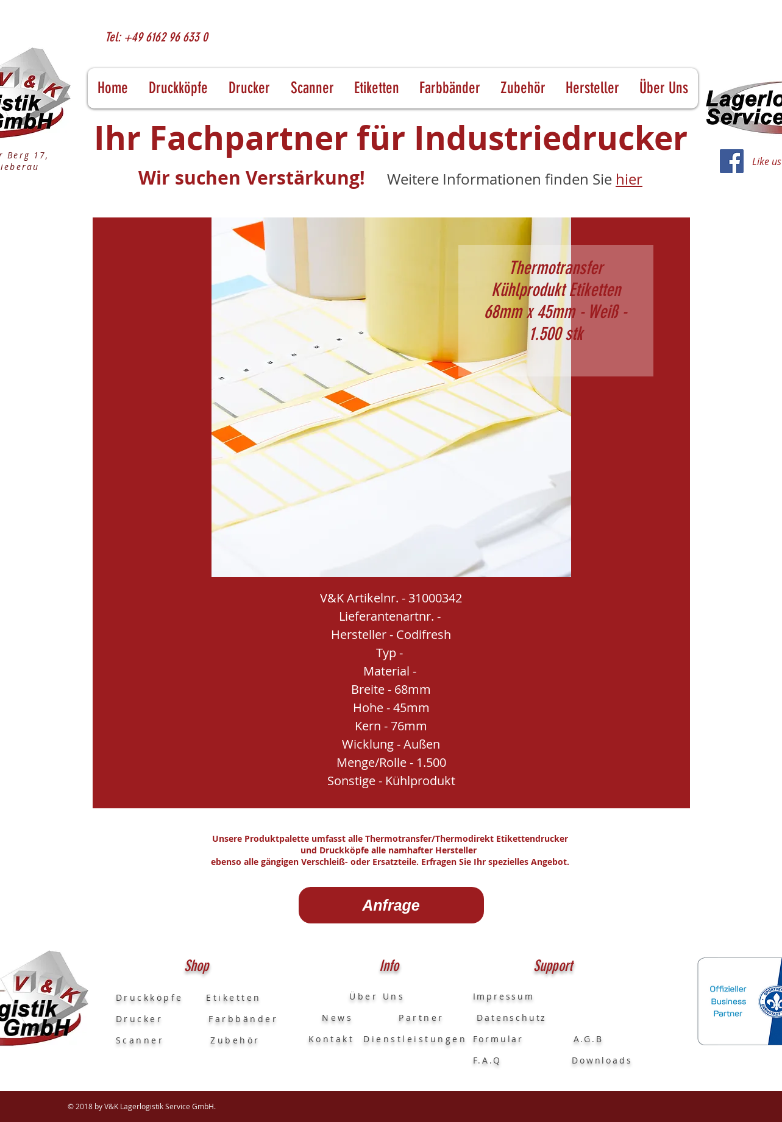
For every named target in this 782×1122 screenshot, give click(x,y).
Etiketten (233, 997)
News (331, 1017)
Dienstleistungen (415, 1039)
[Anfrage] (391, 905)
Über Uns (366, 996)
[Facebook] (732, 161)
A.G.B (588, 1039)
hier (629, 179)
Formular (500, 1039)
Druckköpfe (161, 997)
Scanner (140, 1040)
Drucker (162, 1019)
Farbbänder (243, 1019)
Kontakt (331, 1039)
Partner (421, 1017)
